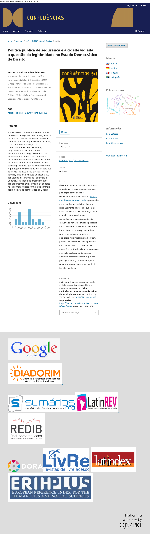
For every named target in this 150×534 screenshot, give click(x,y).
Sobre (41, 31)
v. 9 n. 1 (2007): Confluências (39, 41)
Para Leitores (112, 133)
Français (113, 72)
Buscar (140, 31)
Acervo (16, 31)
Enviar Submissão (116, 45)
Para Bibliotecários (114, 143)
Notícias (29, 31)
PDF (66, 132)
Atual (5, 31)
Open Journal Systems (117, 155)
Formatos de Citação (70, 312)
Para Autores (112, 138)
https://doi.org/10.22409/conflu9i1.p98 (27, 112)
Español (113, 68)
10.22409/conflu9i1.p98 (85, 297)
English (113, 63)
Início (10, 41)
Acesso (144, 5)
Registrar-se (132, 5)
